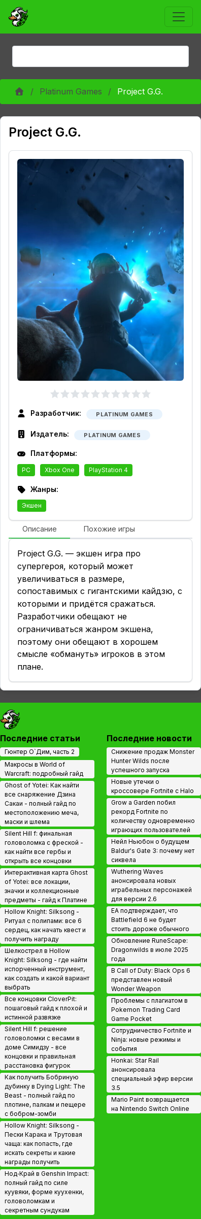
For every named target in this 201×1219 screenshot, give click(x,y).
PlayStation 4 (108, 470)
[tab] (39, 529)
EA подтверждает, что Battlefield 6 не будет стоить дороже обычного (150, 920)
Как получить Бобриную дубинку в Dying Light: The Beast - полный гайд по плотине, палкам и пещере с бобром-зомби (45, 1095)
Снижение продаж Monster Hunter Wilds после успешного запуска (152, 761)
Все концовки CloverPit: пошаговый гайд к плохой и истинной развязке (46, 1008)
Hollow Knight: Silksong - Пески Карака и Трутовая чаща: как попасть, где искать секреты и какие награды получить (43, 1144)
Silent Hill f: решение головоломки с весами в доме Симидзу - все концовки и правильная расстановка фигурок (42, 1047)
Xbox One (60, 470)
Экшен (32, 505)
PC (26, 470)
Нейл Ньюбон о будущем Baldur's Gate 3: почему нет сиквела (152, 851)
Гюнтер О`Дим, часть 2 (40, 751)
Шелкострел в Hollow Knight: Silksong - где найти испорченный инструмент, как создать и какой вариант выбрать (47, 969)
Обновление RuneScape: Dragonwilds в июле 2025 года (149, 950)
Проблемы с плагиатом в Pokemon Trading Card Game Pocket (149, 1010)
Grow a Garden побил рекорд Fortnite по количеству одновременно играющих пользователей (153, 816)
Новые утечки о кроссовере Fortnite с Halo (152, 786)
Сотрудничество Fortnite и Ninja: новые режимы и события (151, 1039)
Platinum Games (71, 91)
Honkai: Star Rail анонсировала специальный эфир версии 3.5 (152, 1074)
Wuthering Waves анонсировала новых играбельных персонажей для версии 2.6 (151, 885)
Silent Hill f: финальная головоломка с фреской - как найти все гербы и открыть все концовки (44, 847)
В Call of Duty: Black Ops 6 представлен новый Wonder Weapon (150, 980)
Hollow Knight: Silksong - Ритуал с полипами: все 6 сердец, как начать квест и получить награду (45, 925)
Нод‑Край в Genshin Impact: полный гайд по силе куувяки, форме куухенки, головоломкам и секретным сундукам (47, 1192)
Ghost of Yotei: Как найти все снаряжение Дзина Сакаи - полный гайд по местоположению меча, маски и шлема (42, 803)
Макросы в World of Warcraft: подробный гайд (44, 769)
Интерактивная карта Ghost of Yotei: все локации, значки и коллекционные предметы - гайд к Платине (46, 886)
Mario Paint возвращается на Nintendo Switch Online (150, 1104)
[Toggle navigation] (178, 17)
